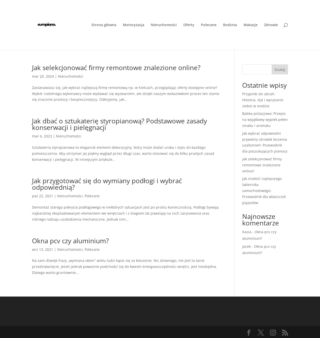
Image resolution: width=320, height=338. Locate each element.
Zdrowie (271, 25)
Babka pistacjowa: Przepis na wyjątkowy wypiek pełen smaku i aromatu (265, 119)
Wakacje (250, 25)
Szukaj (279, 69)
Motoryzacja (133, 25)
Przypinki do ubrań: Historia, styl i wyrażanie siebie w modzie (262, 99)
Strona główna (103, 25)
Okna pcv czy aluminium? (70, 240)
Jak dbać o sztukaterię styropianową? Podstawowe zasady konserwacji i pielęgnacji (119, 124)
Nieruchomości (164, 25)
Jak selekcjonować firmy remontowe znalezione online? (116, 67)
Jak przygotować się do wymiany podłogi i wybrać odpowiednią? (107, 184)
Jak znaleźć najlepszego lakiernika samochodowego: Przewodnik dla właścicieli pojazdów (264, 190)
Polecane (209, 25)
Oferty (188, 25)
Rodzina (230, 25)
